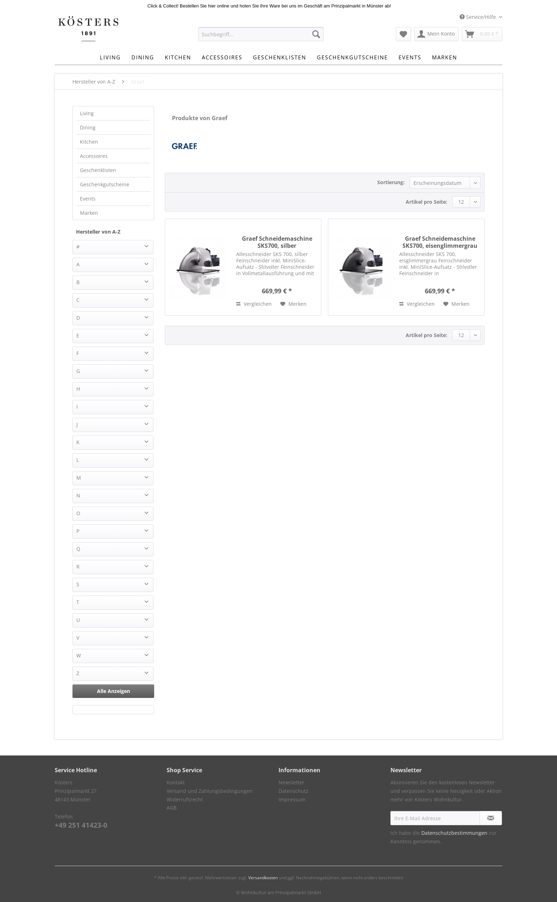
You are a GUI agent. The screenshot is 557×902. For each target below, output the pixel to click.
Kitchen (89, 141)
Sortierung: (391, 182)
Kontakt (176, 782)
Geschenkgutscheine (104, 184)
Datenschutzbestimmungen (454, 832)
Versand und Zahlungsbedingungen (210, 791)
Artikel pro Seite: (426, 201)
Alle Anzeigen (113, 691)
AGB (172, 807)
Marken (89, 212)
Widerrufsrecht (185, 799)
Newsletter (291, 782)
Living (87, 113)
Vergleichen (254, 303)
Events (88, 198)
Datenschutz (293, 791)
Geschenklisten (98, 170)
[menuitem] (261, 37)
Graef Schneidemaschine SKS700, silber (277, 242)
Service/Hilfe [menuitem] (478, 17)
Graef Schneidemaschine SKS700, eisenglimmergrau (439, 242)
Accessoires (94, 156)
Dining (88, 127)
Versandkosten (263, 878)
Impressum (291, 799)
